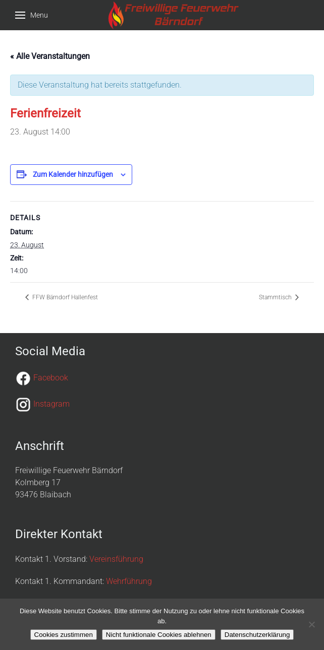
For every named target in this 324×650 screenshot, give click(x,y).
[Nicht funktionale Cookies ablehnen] (311, 624)
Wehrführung (129, 581)
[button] (31, 15)
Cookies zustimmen (63, 634)
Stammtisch (276, 297)
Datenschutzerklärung (257, 634)
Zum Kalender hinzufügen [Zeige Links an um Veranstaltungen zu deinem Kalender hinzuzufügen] (73, 174)
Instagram (51, 404)
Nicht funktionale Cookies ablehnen (158, 634)
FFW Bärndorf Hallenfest (64, 297)
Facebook (50, 377)
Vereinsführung (116, 559)
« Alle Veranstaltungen (50, 56)
